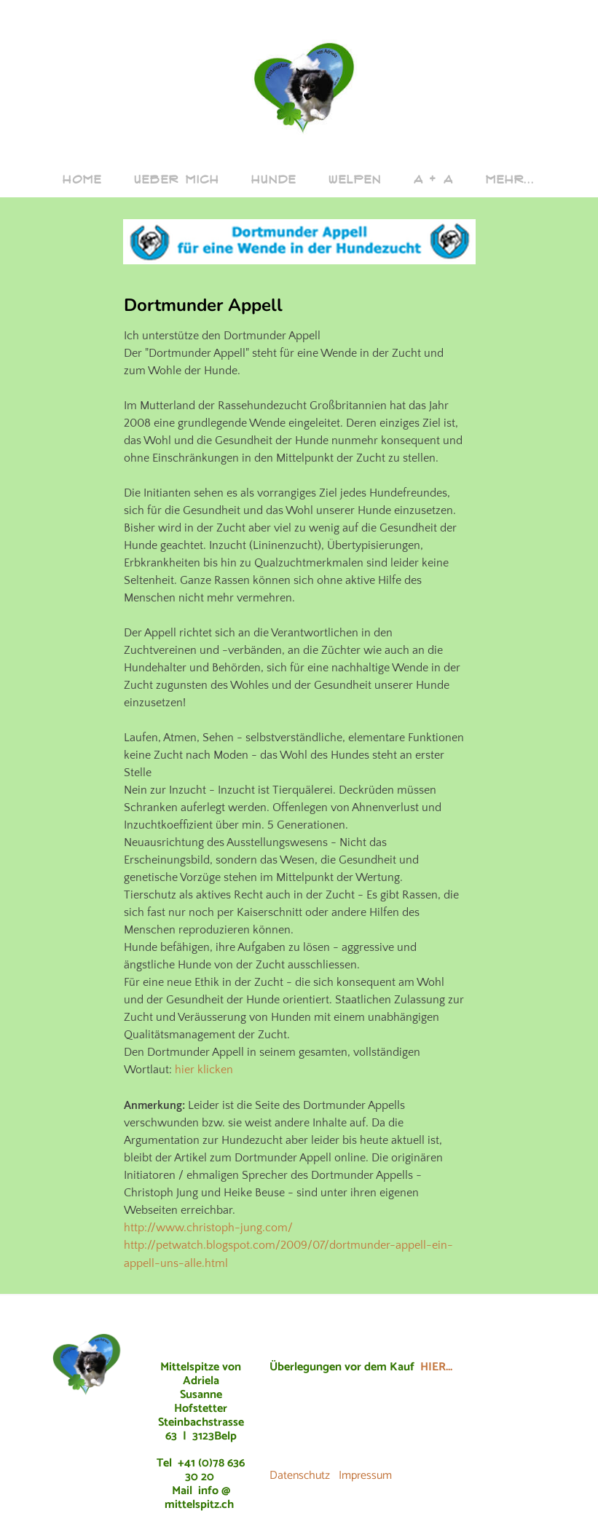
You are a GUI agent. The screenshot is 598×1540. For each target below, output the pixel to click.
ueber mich (176, 179)
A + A (433, 179)
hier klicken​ (204, 1069)
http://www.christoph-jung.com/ (208, 1226)
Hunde (273, 179)
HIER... (436, 1365)
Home (82, 179)
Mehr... (510, 179)
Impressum (365, 1474)
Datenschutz (300, 1474)
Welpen (355, 179)
